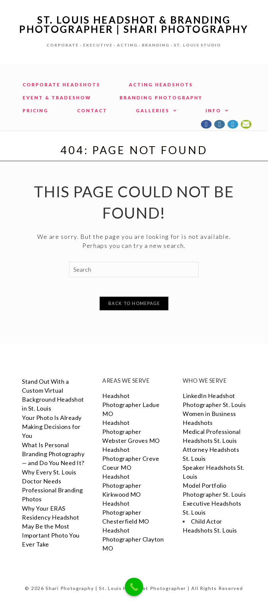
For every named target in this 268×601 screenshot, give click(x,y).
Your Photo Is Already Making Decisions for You (52, 427)
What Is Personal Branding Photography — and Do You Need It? (53, 454)
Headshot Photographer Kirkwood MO (121, 485)
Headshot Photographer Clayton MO (133, 539)
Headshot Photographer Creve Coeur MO (130, 458)
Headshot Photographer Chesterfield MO (125, 512)
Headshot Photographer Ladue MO (130, 405)
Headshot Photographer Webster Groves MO (131, 432)
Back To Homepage (134, 303)
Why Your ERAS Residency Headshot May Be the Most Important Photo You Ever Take (51, 526)
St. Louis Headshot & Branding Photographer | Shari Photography (134, 24)
